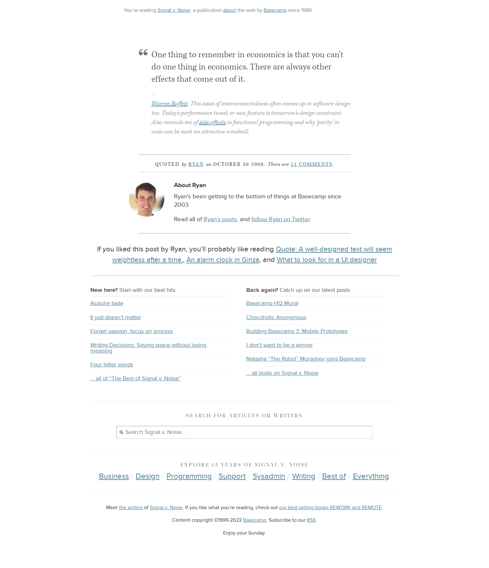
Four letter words (111, 364)
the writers (131, 508)
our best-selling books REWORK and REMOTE (330, 508)
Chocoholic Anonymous (276, 317)
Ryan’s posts (220, 219)
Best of (334, 476)
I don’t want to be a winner (279, 345)
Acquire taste (106, 303)
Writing (303, 476)
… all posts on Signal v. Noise (282, 373)
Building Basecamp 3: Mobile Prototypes (297, 331)
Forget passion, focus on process (131, 331)
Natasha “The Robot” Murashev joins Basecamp (306, 359)
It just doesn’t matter (115, 317)
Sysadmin (269, 476)
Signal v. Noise (174, 10)
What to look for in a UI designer (327, 260)
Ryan (196, 164)
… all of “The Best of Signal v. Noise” (135, 378)
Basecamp (275, 10)
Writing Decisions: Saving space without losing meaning (148, 348)
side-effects (212, 122)
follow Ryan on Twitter (280, 219)
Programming (189, 476)
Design (147, 476)
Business (114, 476)
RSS (311, 520)
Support (232, 476)
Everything (371, 476)
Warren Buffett (169, 104)
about (229, 10)
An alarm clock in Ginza (222, 260)
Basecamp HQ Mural (272, 303)
